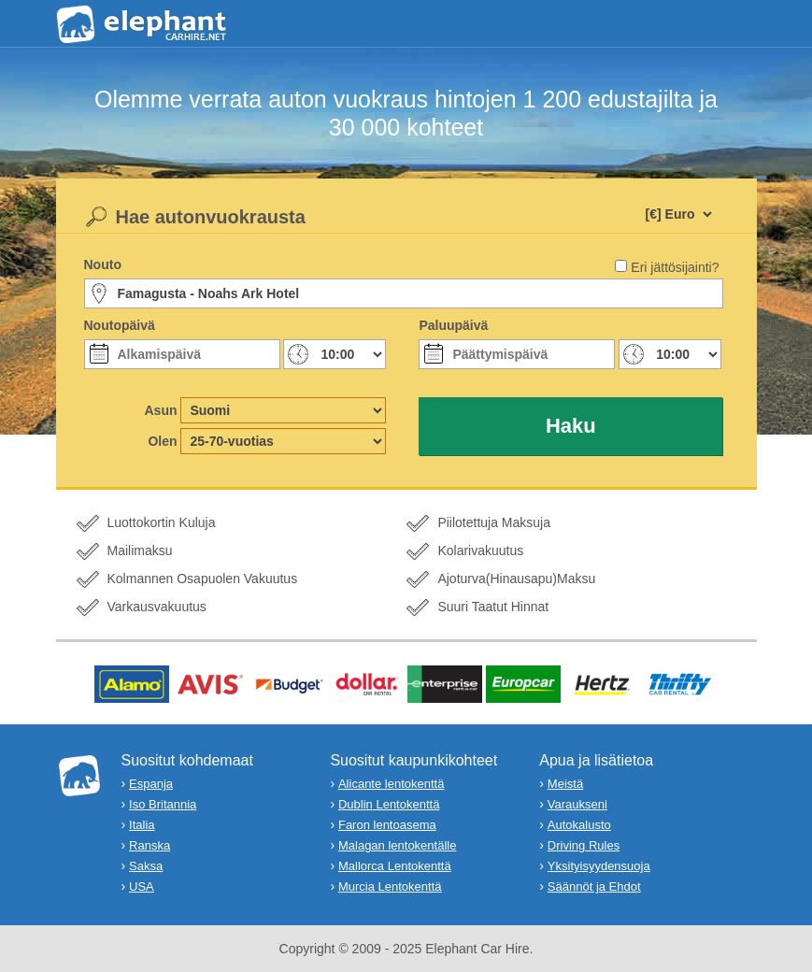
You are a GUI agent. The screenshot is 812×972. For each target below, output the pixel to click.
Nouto (102, 264)
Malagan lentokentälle (397, 845)
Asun (161, 410)
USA (141, 886)
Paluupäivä (453, 325)
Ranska (149, 845)
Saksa (146, 866)
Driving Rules (584, 845)
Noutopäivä (119, 325)
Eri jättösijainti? (675, 267)
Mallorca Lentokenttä (394, 866)
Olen (162, 441)
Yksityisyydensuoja (599, 866)
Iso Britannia (162, 804)
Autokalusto (579, 825)
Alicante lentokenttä (391, 784)
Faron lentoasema (387, 825)
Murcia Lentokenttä (390, 886)
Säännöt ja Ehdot (594, 886)
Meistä (565, 784)
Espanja (151, 784)
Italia (141, 825)
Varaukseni (577, 804)
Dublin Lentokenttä (388, 804)
